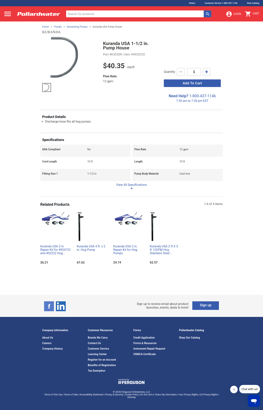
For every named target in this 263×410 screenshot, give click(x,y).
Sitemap (131, 397)
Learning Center (97, 354)
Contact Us (94, 343)
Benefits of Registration (102, 365)
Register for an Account (102, 359)
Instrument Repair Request (149, 348)
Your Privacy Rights (188, 394)
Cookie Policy (132, 394)
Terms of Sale (71, 394)
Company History (52, 348)
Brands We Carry (98, 337)
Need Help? (178, 96)
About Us (47, 337)
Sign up (206, 305)
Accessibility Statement (91, 394)
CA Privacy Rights (209, 394)
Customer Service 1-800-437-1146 (221, 3)
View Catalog (253, 3)
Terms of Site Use (53, 394)
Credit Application (144, 337)
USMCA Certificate (144, 354)
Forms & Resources (145, 343)
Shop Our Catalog (189, 337)
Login (233, 14)
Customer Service (98, 348)
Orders (192, 3)
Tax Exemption (96, 370)
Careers (46, 343)
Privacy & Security (114, 394)
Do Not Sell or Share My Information (158, 394)
